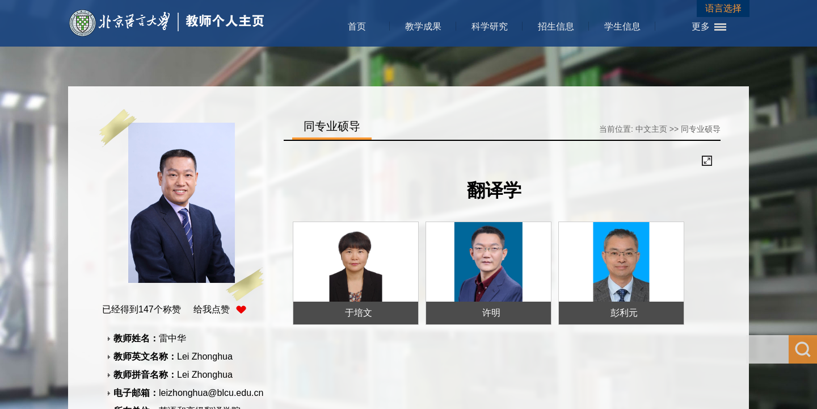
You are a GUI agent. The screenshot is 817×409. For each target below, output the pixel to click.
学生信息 (622, 26)
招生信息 (556, 26)
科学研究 (489, 26)
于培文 (358, 313)
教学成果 (423, 26)
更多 (701, 26)
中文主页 (651, 128)
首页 (357, 26)
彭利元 (624, 313)
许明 (491, 313)
